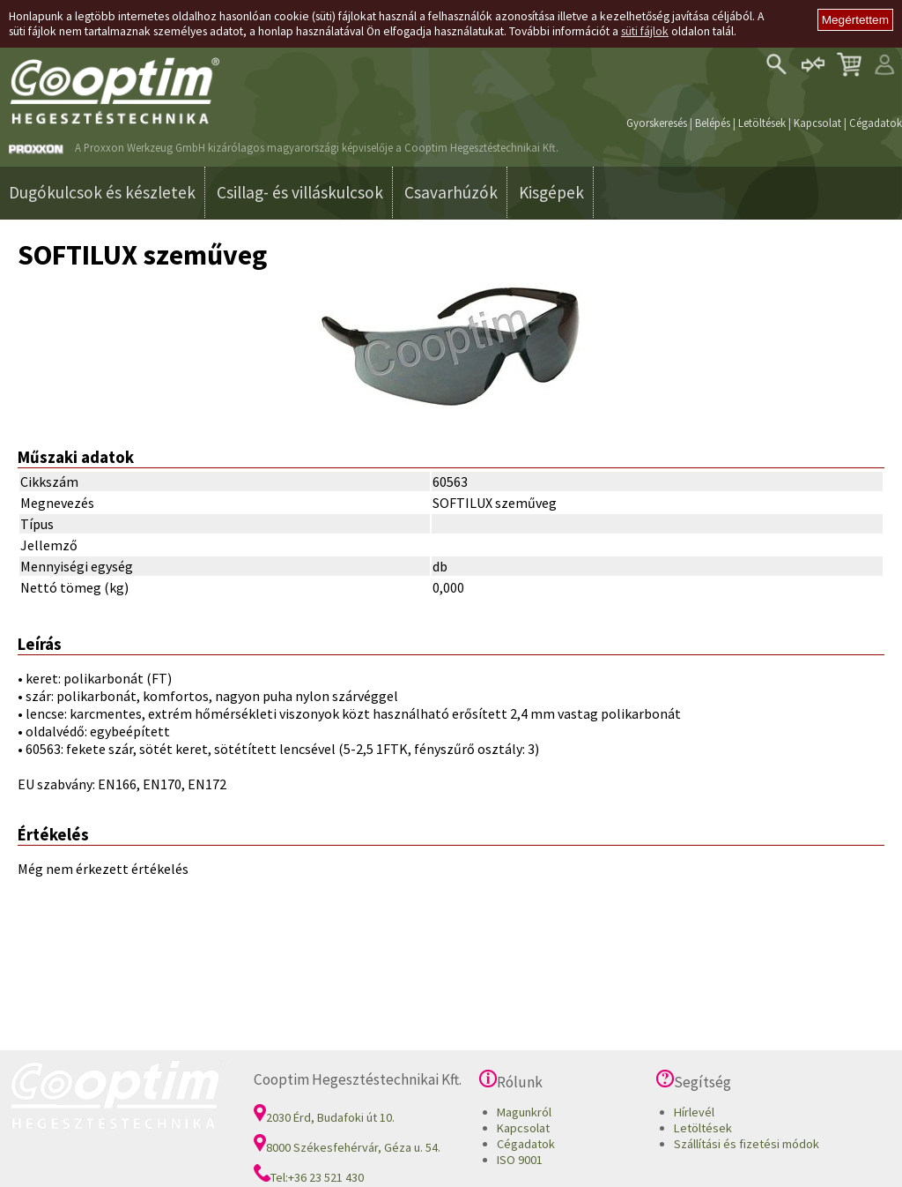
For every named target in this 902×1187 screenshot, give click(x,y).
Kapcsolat (817, 123)
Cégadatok (875, 123)
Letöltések (762, 123)
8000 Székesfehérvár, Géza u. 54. (347, 1147)
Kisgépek (551, 192)
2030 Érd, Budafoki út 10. (324, 1117)
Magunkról (524, 1112)
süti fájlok (645, 31)
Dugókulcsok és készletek (102, 192)
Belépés (712, 123)
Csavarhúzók (451, 192)
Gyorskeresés (656, 123)
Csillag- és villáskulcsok (300, 192)
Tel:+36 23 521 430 (309, 1177)
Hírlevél (694, 1112)
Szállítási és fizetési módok (746, 1144)
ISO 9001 (520, 1160)
